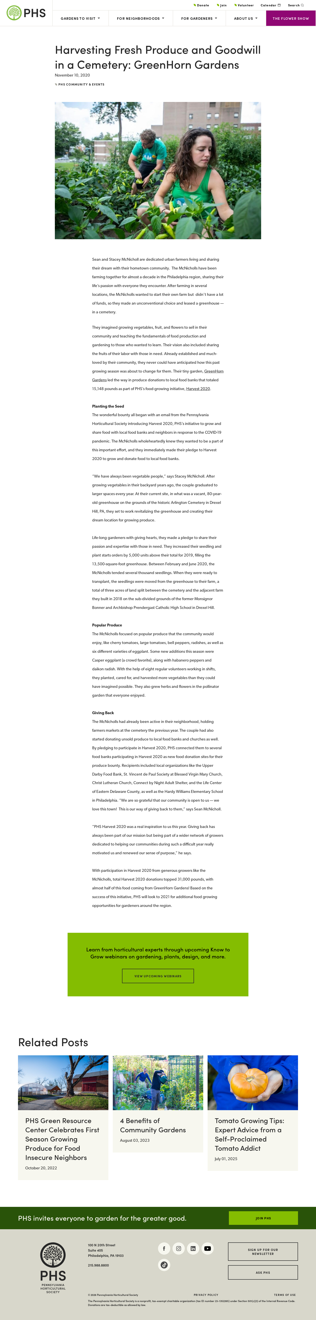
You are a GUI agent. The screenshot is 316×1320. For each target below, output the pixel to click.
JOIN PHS (263, 1218)
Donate (203, 5)
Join (223, 5)
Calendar (269, 5)
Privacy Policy (206, 1295)
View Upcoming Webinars (158, 976)
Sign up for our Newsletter (263, 1251)
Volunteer (246, 5)
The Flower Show (291, 18)
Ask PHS (263, 1272)
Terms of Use (285, 1295)
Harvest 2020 (198, 389)
